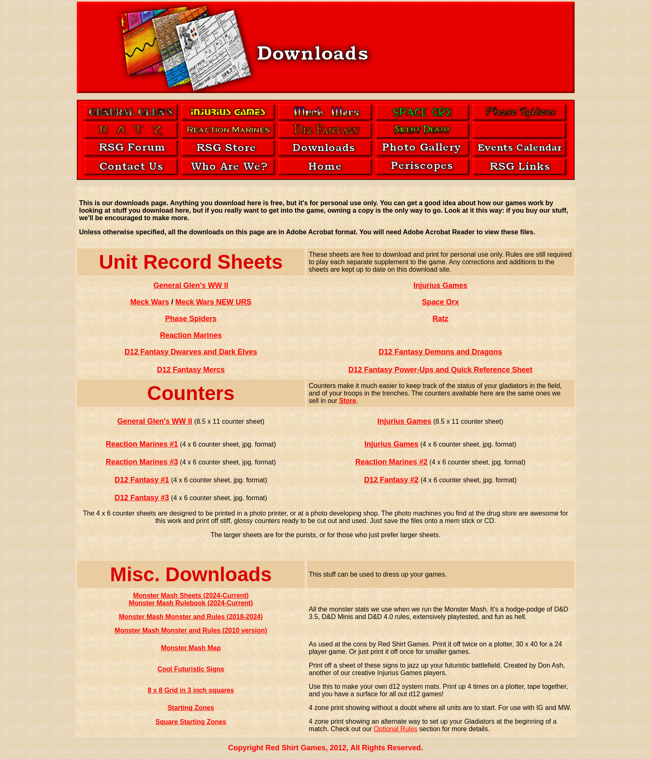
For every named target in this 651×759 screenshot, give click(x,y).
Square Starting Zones (190, 721)
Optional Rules (395, 728)
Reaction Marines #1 (142, 444)
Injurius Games (440, 285)
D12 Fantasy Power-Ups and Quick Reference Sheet (440, 370)
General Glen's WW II (190, 285)
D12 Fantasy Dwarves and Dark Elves (191, 352)
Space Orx (440, 302)
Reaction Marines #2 (391, 462)
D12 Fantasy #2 (391, 480)
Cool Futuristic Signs (190, 669)
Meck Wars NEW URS (213, 302)
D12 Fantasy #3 (142, 498)
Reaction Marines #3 (142, 462)
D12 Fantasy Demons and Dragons (440, 352)
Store (347, 400)
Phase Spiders (191, 318)
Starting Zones (191, 707)
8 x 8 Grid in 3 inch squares (191, 690)
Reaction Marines (191, 335)
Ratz (440, 318)
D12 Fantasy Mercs (191, 370)
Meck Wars (149, 302)
